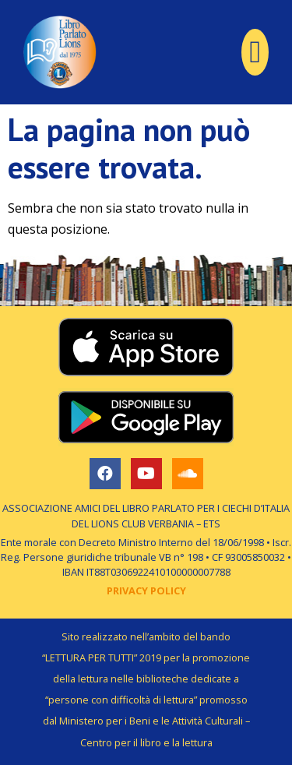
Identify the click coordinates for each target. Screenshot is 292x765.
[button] (255, 52)
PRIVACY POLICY (146, 590)
